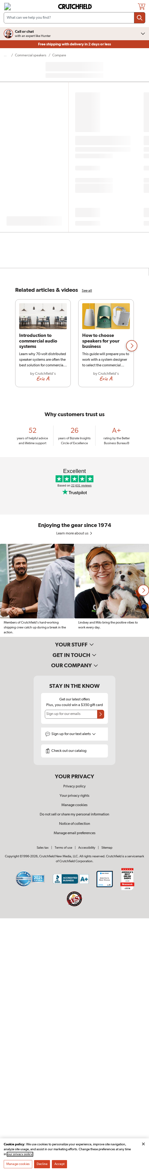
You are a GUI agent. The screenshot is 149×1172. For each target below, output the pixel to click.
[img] (7, 6)
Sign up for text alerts (73, 734)
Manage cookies (74, 805)
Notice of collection (74, 824)
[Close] (143, 1144)
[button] (131, 345)
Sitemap (106, 847)
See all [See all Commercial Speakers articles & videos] (87, 291)
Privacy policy (74, 786)
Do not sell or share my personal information (74, 814)
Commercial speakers (30, 55)
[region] (74, 346)
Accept (59, 1164)
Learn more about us (74, 533)
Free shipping (74, 44)
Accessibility (86, 847)
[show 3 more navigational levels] (6, 55)
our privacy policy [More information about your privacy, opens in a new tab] (19, 1154)
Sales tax (43, 847)
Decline (42, 1164)
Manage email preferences (75, 833)
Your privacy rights (74, 796)
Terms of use (63, 847)
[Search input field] (74, 17)
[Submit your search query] (139, 17)
